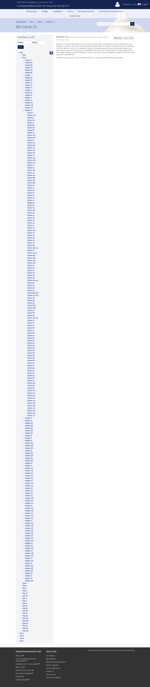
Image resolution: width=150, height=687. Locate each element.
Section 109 (31, 413)
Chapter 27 (28, 576)
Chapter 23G (29, 538)
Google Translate (22, 680)
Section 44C (31, 260)
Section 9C (31, 130)
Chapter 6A (29, 62)
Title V (24, 588)
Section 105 (31, 403)
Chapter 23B (29, 526)
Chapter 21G (29, 483)
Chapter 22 (29, 505)
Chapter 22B (29, 510)
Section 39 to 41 (32, 248)
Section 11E (31, 153)
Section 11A (31, 143)
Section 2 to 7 (32, 115)
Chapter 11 (28, 97)
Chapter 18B (29, 445)
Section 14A (31, 170)
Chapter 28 (29, 578)
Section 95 (31, 375)
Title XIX (25, 623)
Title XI (24, 603)
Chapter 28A (29, 581)
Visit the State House (53, 668)
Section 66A (31, 305)
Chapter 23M (29, 553)
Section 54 (31, 283)
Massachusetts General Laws (56, 662)
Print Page (118, 38)
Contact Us (50, 671)
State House (75, 16)
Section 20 (31, 195)
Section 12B (31, 160)
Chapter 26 (29, 573)
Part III (22, 636)
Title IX (24, 598)
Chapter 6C (29, 67)
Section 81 (31, 340)
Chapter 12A (29, 102)
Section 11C (31, 148)
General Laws (21, 22)
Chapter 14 (28, 418)
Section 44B (31, 258)
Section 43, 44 (32, 253)
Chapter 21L (29, 495)
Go (21, 47)
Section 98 (31, 385)
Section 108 (31, 410)
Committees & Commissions (111, 11)
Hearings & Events (86, 11)
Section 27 (31, 215)
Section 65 (31, 300)
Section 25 (31, 208)
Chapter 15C (29, 428)
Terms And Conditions (53, 677)
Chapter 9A (29, 92)
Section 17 (30, 188)
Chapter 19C (29, 458)
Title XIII (25, 608)
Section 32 (31, 228)
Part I (21, 52)
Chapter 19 (28, 450)
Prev (126, 38)
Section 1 (30, 112)
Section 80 (31, 338)
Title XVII (25, 618)
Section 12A (31, 158)
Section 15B (31, 178)
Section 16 (31, 185)
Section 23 (31, 203)
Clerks (70, 11)
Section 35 (31, 238)
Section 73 (31, 320)
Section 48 (31, 273)
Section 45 (31, 265)
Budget (45, 11)
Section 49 (31, 275)
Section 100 (31, 390)
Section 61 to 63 (33, 295)
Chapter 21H (29, 485)
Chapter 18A (29, 443)
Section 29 (31, 220)
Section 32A (31, 230)
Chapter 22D (29, 515)
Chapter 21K (29, 493)
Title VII (25, 593)
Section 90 (31, 363)
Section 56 (31, 288)
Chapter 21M (29, 498)
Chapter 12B (29, 105)
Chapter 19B (29, 455)
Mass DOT (20, 667)
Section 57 (31, 290)
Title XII (25, 606)
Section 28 (31, 218)
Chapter (20, 42)
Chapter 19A (29, 453)
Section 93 (31, 370)
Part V (22, 641)
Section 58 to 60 (33, 293)
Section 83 (31, 345)
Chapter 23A (29, 523)
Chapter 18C (29, 448)
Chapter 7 (28, 75)
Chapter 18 (28, 440)
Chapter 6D (29, 70)
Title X (24, 601)
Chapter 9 (28, 90)
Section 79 (31, 335)
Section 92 (31, 368)
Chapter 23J (29, 546)
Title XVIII (25, 621)
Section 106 (31, 405)
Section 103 (31, 398)
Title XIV (25, 611)
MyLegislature (51, 659)
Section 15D (31, 183)
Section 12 (31, 155)
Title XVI (25, 616)
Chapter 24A (29, 561)
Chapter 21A (29, 468)
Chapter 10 (28, 95)
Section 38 (31, 245)
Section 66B (31, 308)
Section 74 (31, 323)
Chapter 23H (29, 541)
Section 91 (31, 365)
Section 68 (31, 313)
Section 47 (31, 270)
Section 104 (31, 400)
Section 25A (31, 210)
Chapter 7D (29, 85)
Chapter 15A (29, 423)
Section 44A (31, 255)
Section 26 (31, 213)
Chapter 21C (29, 473)
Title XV (25, 613)
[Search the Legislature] (132, 24)
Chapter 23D (29, 531)
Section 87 (31, 355)
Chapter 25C (29, 571)
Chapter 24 (29, 558)
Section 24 (31, 205)
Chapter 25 (28, 563)
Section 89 (31, 360)
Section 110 (31, 415)
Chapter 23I (29, 543)
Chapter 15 (28, 420)
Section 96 (31, 378)
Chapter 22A (29, 508)
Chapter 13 (28, 110)
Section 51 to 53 (32, 280)
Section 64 (31, 298)
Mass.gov (20, 656)
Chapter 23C (29, 528)
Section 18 (31, 190)
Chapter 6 (28, 60)
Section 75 (31, 325)
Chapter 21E (29, 478)
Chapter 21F (29, 480)
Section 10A (31, 135)
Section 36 (31, 240)
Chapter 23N (29, 556)
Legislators (58, 11)
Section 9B (31, 128)
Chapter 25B (29, 568)
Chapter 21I (29, 488)
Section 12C (31, 163)
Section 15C (31, 180)
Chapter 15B (29, 425)
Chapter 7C (29, 82)
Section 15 (30, 173)
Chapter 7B (29, 80)
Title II (24, 57)
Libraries (19, 676)
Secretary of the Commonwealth (27, 664)
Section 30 (31, 223)
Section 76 (31, 328)
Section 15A (31, 175)
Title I (24, 55)
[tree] (34, 346)
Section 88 (31, 358)
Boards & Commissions (24, 670)
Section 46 (31, 268)
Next (131, 38)
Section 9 (30, 123)
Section (34, 42)
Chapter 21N (29, 500)
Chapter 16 (28, 435)
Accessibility (50, 656)
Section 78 (31, 333)
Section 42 (31, 250)
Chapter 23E (29, 533)
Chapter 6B (29, 65)
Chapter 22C (29, 513)
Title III (24, 583)
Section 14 (31, 168)
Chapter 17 (28, 438)
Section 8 (30, 117)
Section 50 (31, 278)
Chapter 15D (29, 430)
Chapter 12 (28, 100)
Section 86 (31, 353)
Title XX (25, 626)
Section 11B (31, 145)
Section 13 (31, 165)
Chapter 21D (29, 475)
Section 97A (31, 383)
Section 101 (31, 393)
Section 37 (31, 243)
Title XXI (25, 628)
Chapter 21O (29, 503)
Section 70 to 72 (33, 318)
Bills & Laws (31, 11)
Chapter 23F (29, 536)
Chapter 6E (29, 72)
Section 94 (31, 373)
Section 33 (31, 233)
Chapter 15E (29, 433)
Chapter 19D (29, 460)
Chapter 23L (29, 551)
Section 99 (31, 388)
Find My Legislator (52, 665)
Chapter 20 (29, 463)
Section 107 (31, 408)
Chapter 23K (29, 548)
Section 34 (31, 235)
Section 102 (31, 395)
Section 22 (31, 200)
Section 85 (31, 350)
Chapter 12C (29, 107)
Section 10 (31, 133)
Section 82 (31, 343)
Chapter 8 (28, 87)
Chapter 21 (28, 465)
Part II (22, 633)
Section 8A (31, 120)
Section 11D (31, 150)
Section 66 (31, 303)
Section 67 (31, 310)
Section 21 (31, 198)
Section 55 (31, 285)
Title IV (24, 586)
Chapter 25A (29, 566)
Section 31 (31, 225)
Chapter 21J (29, 490)
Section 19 (31, 193)
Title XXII (25, 631)
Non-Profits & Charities (24, 673)
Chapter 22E (29, 518)
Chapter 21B (29, 470)
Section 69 (31, 315)
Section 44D (31, 263)
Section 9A (31, 125)
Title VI (24, 591)
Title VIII (25, 596)
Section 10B (31, 138)
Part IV (22, 638)
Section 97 (31, 380)
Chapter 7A (28, 77)
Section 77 (31, 330)
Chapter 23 (29, 521)
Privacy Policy (51, 674)
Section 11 (30, 140)
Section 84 (31, 348)
